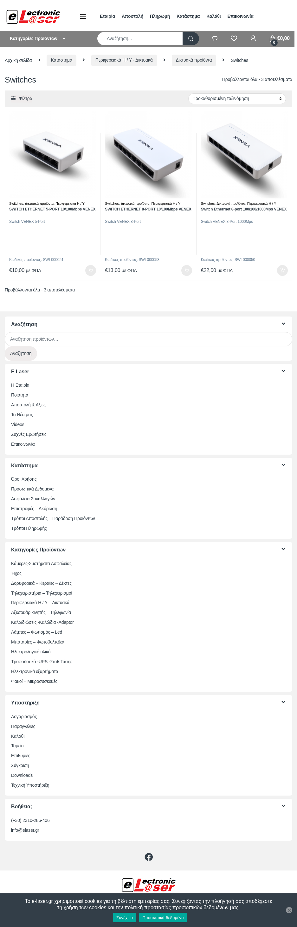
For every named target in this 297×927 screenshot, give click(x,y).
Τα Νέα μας (22, 414)
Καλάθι (213, 16)
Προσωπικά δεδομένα (163, 917)
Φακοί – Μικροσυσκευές (34, 681)
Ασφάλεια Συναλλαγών (33, 498)
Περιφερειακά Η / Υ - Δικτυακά (124, 60)
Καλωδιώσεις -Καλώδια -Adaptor (42, 622)
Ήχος (16, 573)
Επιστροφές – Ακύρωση (34, 508)
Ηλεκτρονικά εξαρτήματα (34, 671)
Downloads (22, 775)
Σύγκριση (20, 765)
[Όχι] (289, 910)
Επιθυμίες (20, 755)
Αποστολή (132, 16)
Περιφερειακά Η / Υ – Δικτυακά (40, 602)
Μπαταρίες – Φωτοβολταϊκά (37, 641)
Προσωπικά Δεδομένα (32, 488)
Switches (16, 203)
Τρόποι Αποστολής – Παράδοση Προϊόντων (53, 518)
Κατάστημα (188, 16)
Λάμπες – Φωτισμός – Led (36, 632)
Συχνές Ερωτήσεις (28, 434)
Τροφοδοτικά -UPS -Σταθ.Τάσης (41, 661)
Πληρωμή (160, 16)
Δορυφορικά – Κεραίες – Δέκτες (41, 583)
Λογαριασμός (24, 716)
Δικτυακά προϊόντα (194, 60)
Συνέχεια (124, 917)
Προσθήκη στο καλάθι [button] (90, 270)
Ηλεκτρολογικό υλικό (30, 651)
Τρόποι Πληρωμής (29, 528)
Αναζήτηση (21, 353)
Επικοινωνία (241, 16)
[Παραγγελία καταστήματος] (237, 98)
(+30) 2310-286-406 (30, 820)
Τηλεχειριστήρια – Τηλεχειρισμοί (41, 593)
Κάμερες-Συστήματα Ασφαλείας (41, 563)
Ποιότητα (19, 394)
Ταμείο (17, 745)
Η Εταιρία (20, 385)
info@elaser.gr (25, 830)
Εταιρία (107, 16)
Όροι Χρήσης (23, 479)
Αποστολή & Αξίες (28, 404)
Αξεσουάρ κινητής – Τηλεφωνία (41, 612)
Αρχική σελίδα (18, 60)
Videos (17, 424)
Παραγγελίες (23, 726)
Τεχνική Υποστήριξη (30, 785)
